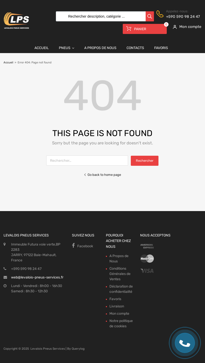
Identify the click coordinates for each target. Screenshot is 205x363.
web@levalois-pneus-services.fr (37, 277)
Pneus (66, 48)
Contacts (135, 48)
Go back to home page (102, 175)
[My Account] (185, 27)
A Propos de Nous (100, 48)
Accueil (41, 48)
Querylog (78, 348)
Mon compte (119, 313)
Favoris (161, 48)
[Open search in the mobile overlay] (103, 16)
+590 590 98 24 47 (178, 16)
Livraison (116, 306)
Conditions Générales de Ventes (120, 273)
